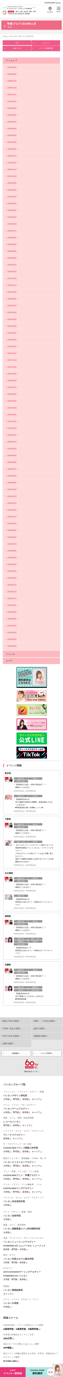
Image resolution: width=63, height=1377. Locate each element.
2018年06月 (12, 633)
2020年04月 (12, 483)
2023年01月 (12, 272)
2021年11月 (12, 360)
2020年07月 (12, 469)
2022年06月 (12, 312)
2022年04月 (12, 326)
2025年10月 (12, 101)
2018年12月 (12, 592)
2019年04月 (12, 564)
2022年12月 (12, 279)
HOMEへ (16, 1053)
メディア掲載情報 (45, 47)
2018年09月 (12, 612)
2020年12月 (12, 435)
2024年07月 (12, 197)
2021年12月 (12, 353)
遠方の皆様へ (40, 1028)
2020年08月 (12, 462)
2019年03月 (12, 571)
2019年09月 (12, 530)
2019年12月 (12, 510)
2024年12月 (12, 163)
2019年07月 (12, 544)
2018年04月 (12, 646)
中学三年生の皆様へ (11, 1036)
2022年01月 (12, 347)
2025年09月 (12, 108)
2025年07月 (12, 122)
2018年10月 (12, 605)
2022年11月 (12, 285)
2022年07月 (12, 306)
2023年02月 (12, 265)
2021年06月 (12, 394)
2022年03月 (12, 333)
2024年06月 (12, 204)
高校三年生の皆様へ (11, 1021)
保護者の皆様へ (41, 1036)
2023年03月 (12, 258)
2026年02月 (12, 81)
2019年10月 (12, 524)
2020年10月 (12, 449)
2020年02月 (12, 496)
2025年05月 (12, 135)
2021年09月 (12, 374)
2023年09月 (12, 238)
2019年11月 (12, 517)
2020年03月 (12, 489)
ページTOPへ (47, 1053)
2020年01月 (12, 503)
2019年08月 (12, 537)
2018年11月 (12, 598)
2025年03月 (12, 149)
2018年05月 (12, 639)
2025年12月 (12, 88)
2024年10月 (12, 176)
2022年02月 (12, 340)
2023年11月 (12, 231)
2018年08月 (12, 619)
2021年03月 (12, 415)
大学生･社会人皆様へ (12, 1028)
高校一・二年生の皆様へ (45, 1021)
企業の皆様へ (8, 1043)
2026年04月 (12, 67)
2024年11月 (12, 169)
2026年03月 (12, 74)
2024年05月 (12, 210)
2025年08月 (12, 115)
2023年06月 (12, 251)
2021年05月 (12, 401)
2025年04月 (12, 142)
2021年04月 (12, 408)
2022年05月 (12, 319)
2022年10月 (12, 292)
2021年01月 (12, 428)
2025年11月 (12, 95)
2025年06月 (12, 129)
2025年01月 (12, 156)
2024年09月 (12, 183)
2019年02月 (12, 578)
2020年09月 (12, 456)
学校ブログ (17, 47)
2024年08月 (12, 190)
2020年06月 (12, 476)
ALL (17, 42)
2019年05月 (12, 558)
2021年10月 (12, 367)
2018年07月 (12, 626)
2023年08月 (12, 244)
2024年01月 (12, 224)
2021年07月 (12, 387)
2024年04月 (12, 217)
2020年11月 (12, 442)
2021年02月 (12, 421)
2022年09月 (12, 299)
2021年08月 (12, 381)
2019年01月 (12, 585)
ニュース (45, 42)
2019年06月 (12, 551)
